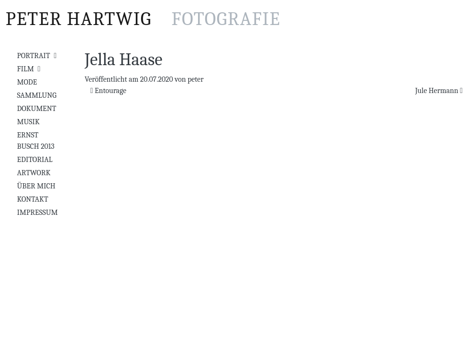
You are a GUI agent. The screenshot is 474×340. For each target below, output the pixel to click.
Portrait (33, 55)
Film (25, 69)
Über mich (36, 186)
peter (196, 79)
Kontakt (32, 199)
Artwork (33, 173)
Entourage (108, 90)
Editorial (34, 159)
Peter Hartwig (143, 19)
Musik (28, 122)
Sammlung (37, 95)
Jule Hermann (439, 90)
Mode (27, 82)
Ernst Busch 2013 (35, 141)
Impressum (37, 212)
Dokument (36, 108)
